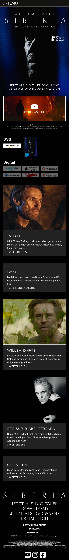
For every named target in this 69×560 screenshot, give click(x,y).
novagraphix (54, 536)
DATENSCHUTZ (34, 532)
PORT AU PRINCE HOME (34, 525)
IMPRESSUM (34, 528)
